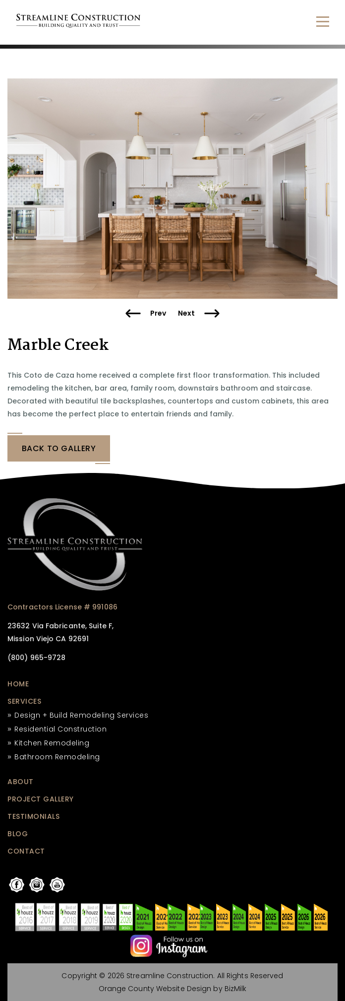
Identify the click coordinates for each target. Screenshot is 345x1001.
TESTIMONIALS (33, 816)
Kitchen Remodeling (51, 743)
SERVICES (24, 701)
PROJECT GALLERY (40, 799)
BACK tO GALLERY (59, 448)
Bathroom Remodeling (57, 757)
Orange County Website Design (155, 989)
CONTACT (26, 851)
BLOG (17, 834)
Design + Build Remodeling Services (81, 715)
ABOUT (20, 782)
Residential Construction (60, 729)
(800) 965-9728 (36, 658)
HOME (18, 684)
